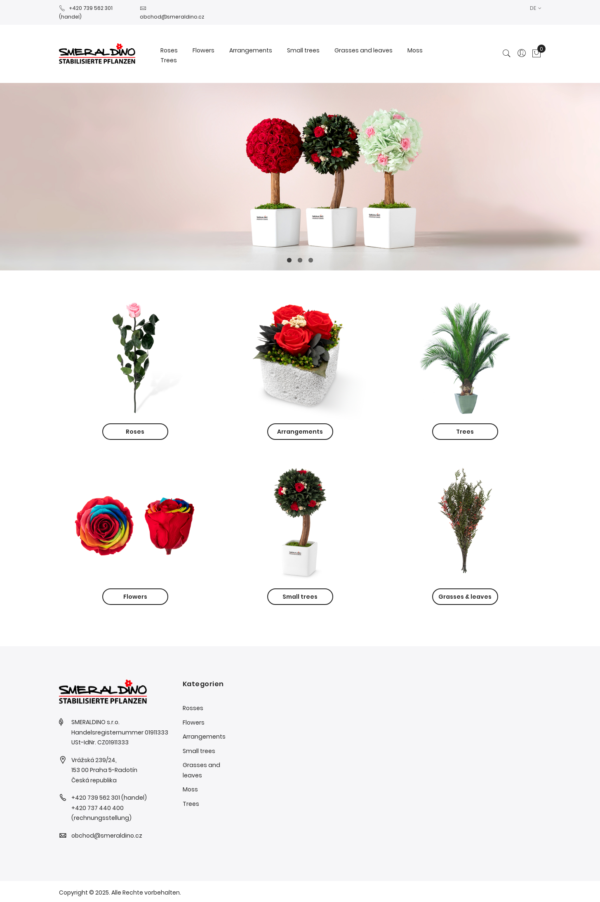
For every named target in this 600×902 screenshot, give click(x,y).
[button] (535, 8)
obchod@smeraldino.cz (106, 835)
